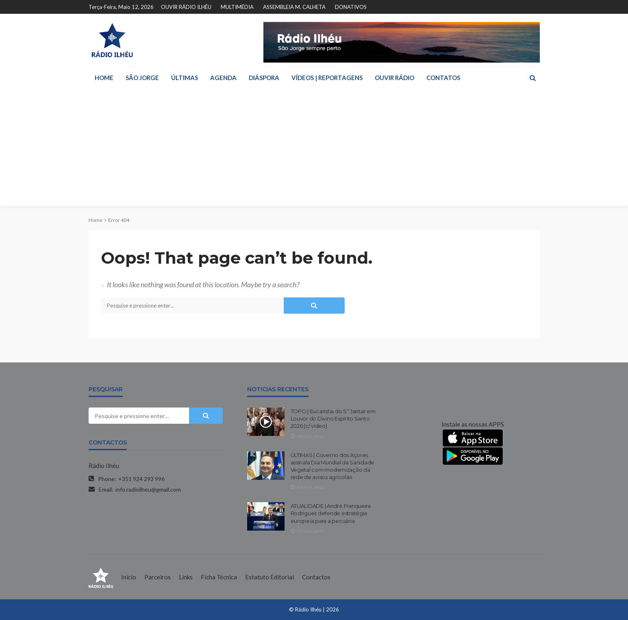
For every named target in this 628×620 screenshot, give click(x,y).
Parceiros (157, 577)
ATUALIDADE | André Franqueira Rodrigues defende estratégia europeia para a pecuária (331, 513)
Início (128, 577)
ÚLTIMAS (184, 77)
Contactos (316, 577)
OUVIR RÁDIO (394, 77)
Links (186, 577)
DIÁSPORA (264, 77)
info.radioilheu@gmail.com (148, 489)
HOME (104, 77)
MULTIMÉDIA (237, 7)
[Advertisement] (314, 149)
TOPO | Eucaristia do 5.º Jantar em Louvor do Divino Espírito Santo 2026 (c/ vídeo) (333, 418)
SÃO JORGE (142, 77)
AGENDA (223, 77)
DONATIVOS (351, 7)
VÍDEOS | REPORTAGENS (327, 77)
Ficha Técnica (219, 577)
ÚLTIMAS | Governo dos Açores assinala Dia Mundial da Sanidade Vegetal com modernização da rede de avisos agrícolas (333, 466)
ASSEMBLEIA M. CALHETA (294, 7)
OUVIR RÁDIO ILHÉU (186, 7)
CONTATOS (443, 77)
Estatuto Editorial (269, 577)
